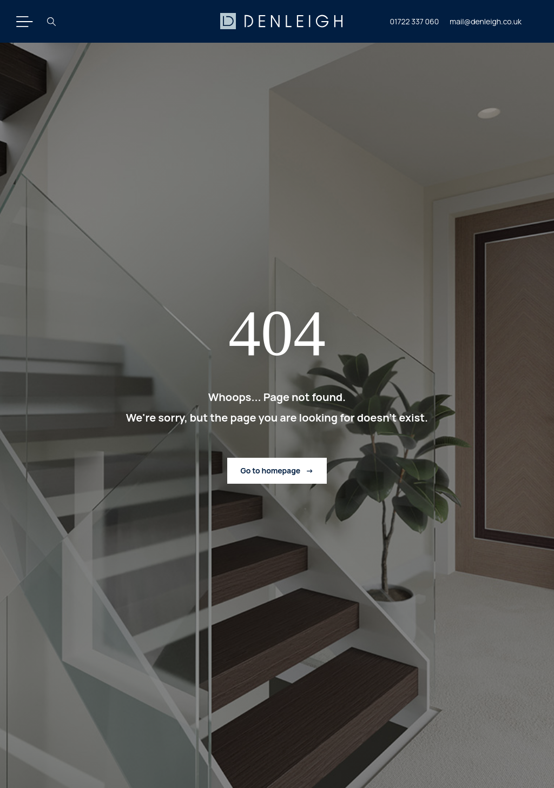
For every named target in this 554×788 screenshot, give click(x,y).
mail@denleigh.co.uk (486, 21)
